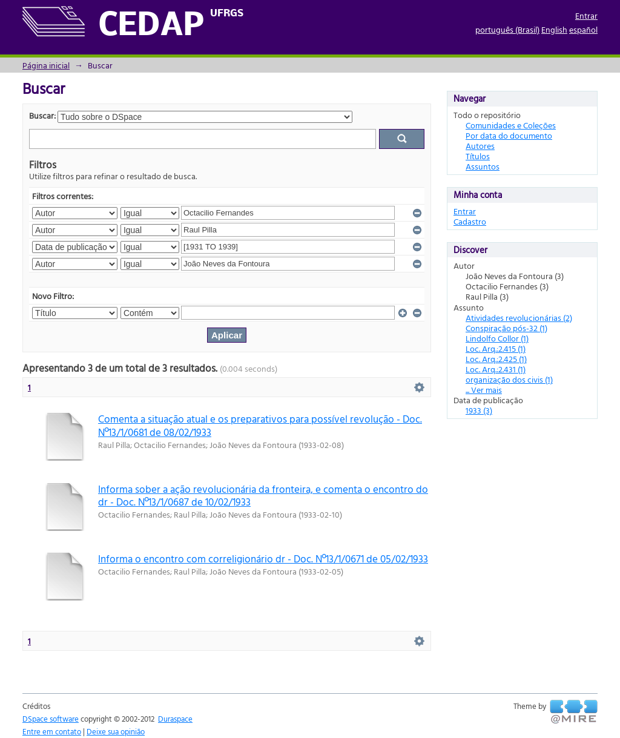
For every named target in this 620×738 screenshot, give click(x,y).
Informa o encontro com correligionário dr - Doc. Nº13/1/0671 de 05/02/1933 (263, 558)
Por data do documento (509, 135)
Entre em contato (51, 731)
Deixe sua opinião (116, 731)
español (583, 29)
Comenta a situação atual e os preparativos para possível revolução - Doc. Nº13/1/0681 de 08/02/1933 (260, 425)
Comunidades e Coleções (511, 125)
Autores (480, 145)
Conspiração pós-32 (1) (506, 327)
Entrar (586, 15)
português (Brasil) (507, 29)
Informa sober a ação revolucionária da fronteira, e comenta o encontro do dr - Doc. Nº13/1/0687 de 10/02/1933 (263, 495)
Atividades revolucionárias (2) (519, 317)
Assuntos (483, 166)
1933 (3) (479, 410)
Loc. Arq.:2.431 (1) (496, 369)
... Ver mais (484, 389)
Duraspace (175, 719)
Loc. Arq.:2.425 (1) (496, 358)
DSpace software (50, 719)
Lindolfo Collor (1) (497, 338)
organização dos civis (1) (509, 379)
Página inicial (46, 65)
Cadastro (469, 221)
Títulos (478, 156)
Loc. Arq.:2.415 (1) (496, 348)
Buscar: (42, 115)
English (554, 29)
